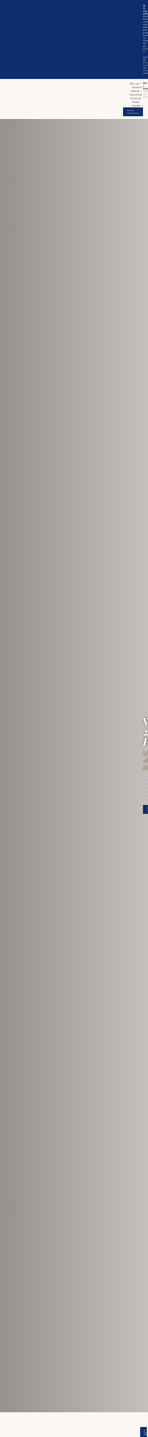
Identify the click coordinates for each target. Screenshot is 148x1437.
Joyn (145, 62)
